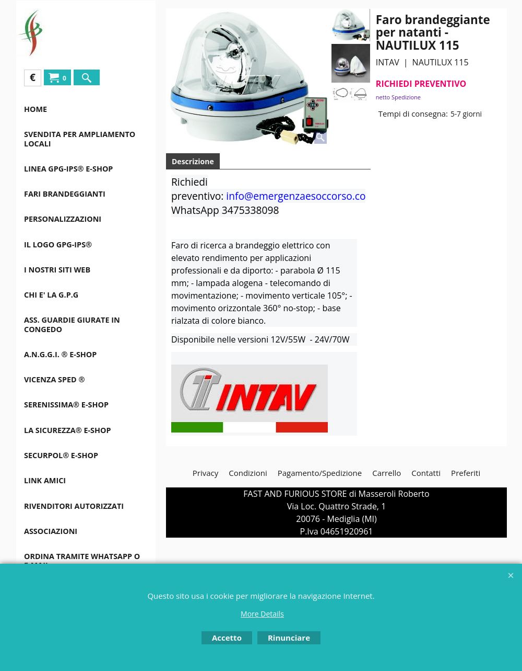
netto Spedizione (398, 97)
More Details (262, 614)
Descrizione (193, 161)
